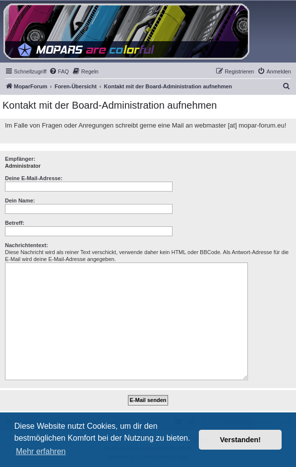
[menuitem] (59, 71)
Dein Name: (20, 200)
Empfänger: (20, 159)
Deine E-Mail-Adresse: (33, 178)
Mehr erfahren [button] (41, 451)
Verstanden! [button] (240, 440)
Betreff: (14, 223)
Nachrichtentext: (26, 245)
